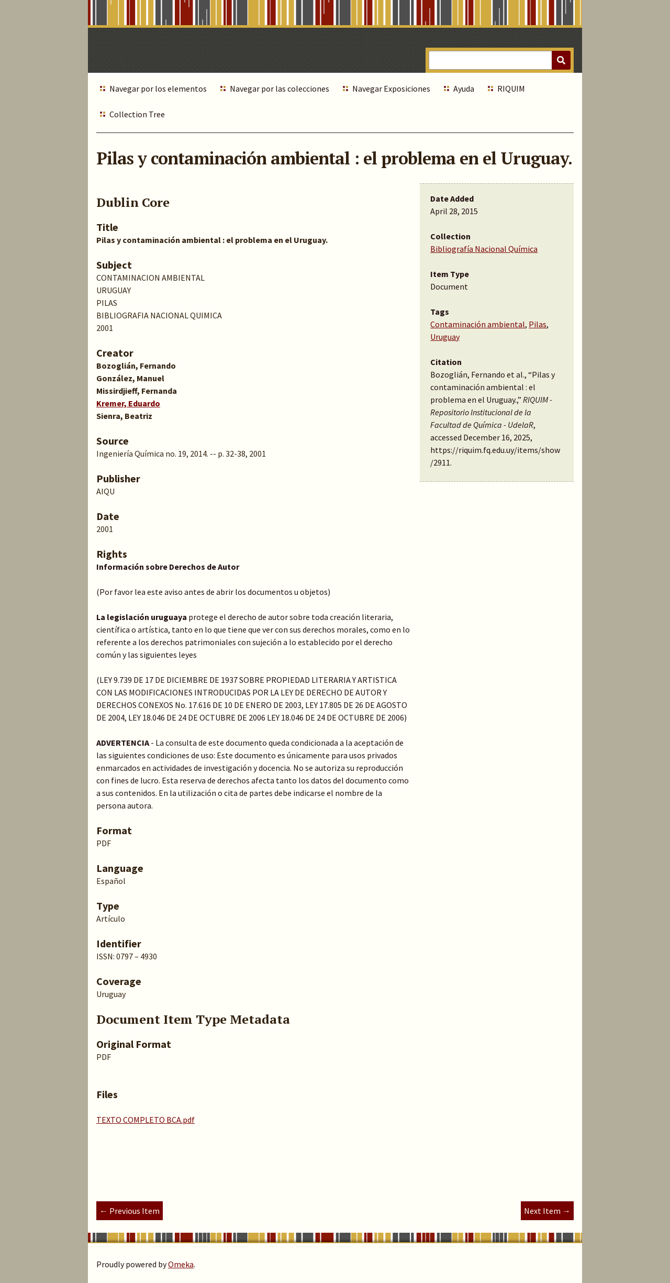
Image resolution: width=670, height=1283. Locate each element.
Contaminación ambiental (477, 324)
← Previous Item (129, 1210)
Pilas (537, 324)
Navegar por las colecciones (279, 88)
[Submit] (561, 60)
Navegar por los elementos (158, 88)
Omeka (181, 1264)
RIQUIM (511, 88)
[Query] (500, 60)
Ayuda (463, 88)
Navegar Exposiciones (391, 88)
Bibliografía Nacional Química (484, 249)
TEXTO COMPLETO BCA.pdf (145, 1119)
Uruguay (445, 336)
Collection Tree (137, 114)
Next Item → (547, 1210)
